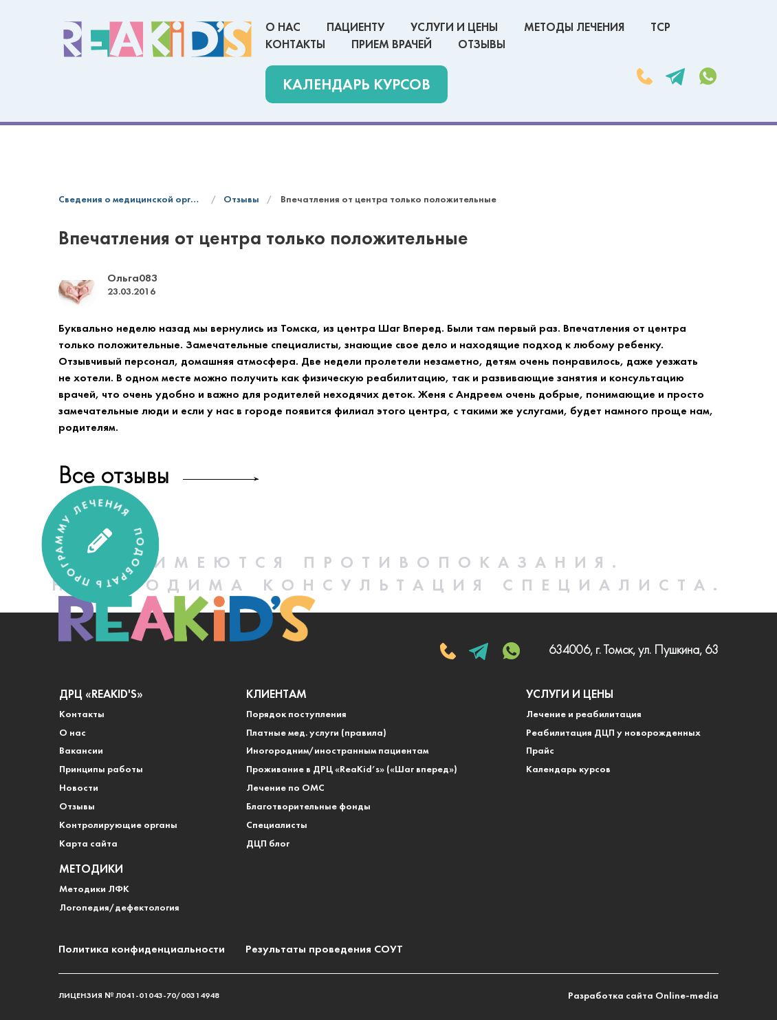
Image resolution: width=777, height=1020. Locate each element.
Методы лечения (574, 28)
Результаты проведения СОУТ (324, 949)
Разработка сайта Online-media (643, 996)
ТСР (660, 28)
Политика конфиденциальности (141, 949)
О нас (282, 28)
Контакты (295, 45)
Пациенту (355, 28)
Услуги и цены (454, 28)
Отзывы (481, 45)
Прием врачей (391, 45)
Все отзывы (113, 477)
